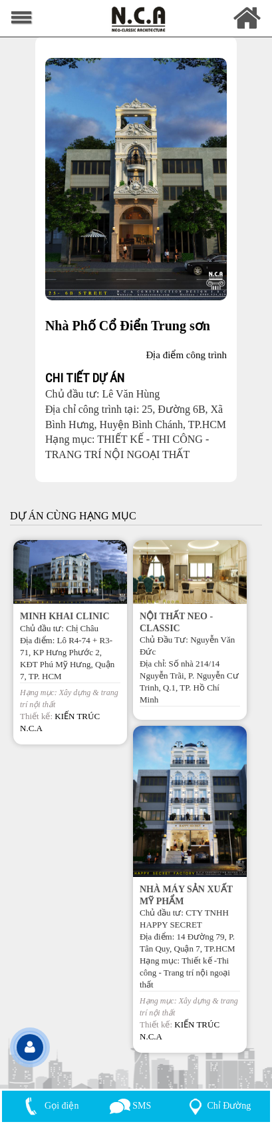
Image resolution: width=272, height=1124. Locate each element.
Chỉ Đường (217, 1106)
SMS (131, 1106)
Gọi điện (49, 1106)
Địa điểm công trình (186, 355)
